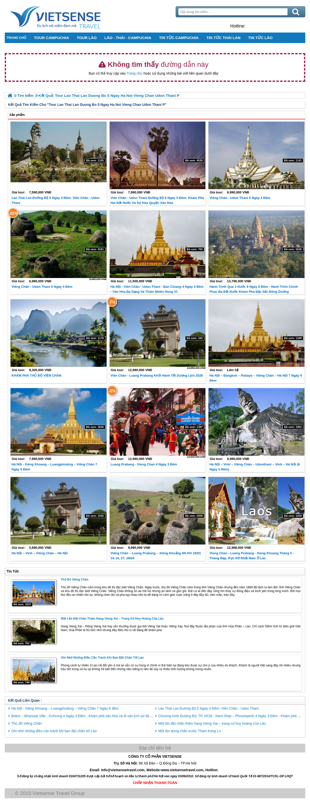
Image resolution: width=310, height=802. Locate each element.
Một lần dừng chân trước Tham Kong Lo (189, 731)
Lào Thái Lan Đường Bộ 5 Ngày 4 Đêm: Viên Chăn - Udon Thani (208, 708)
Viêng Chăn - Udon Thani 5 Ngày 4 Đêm (239, 198)
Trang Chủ (68, 16)
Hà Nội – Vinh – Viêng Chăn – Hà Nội (40, 553)
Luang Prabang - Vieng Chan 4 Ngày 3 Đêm (144, 464)
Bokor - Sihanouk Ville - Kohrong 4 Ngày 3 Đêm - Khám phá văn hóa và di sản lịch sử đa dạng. (85, 716)
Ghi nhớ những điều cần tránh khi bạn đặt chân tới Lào (102, 657)
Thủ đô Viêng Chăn (74, 579)
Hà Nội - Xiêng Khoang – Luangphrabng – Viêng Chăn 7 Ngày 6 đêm (65, 708)
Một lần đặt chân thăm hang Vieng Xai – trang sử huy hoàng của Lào (112, 618)
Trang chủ (135, 73)
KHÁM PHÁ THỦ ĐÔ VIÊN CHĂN (36, 375)
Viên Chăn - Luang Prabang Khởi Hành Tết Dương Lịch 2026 (157, 375)
